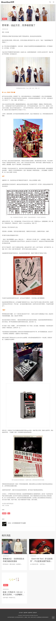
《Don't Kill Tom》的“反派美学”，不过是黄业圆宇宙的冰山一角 (41, 561)
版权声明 (30, 612)
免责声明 (25, 612)
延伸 (3, 519)
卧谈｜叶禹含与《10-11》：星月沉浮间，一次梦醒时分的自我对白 (14, 594)
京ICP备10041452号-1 (19, 617)
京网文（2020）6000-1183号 (30, 617)
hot (9, 513)
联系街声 (35, 612)
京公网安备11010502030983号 (42, 617)
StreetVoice (7, 2)
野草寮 (4, 513)
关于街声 (21, 612)
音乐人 (4, 19)
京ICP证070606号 (11, 617)
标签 (3, 509)
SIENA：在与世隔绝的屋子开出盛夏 (17, 523)
